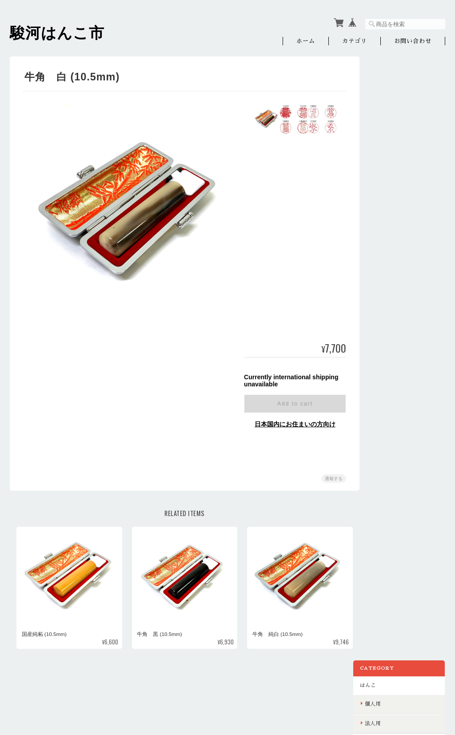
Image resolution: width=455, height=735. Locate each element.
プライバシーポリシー (347, 689)
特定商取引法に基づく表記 (404, 247)
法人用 (385, 119)
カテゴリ (354, 41)
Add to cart (292, 404)
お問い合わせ (412, 41)
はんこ (380, 81)
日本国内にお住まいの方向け (291, 424)
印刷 (377, 157)
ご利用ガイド (388, 227)
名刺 (382, 176)
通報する (330, 478)
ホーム (305, 41)
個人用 (385, 100)
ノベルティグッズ (393, 139)
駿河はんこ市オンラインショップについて (261, 689)
